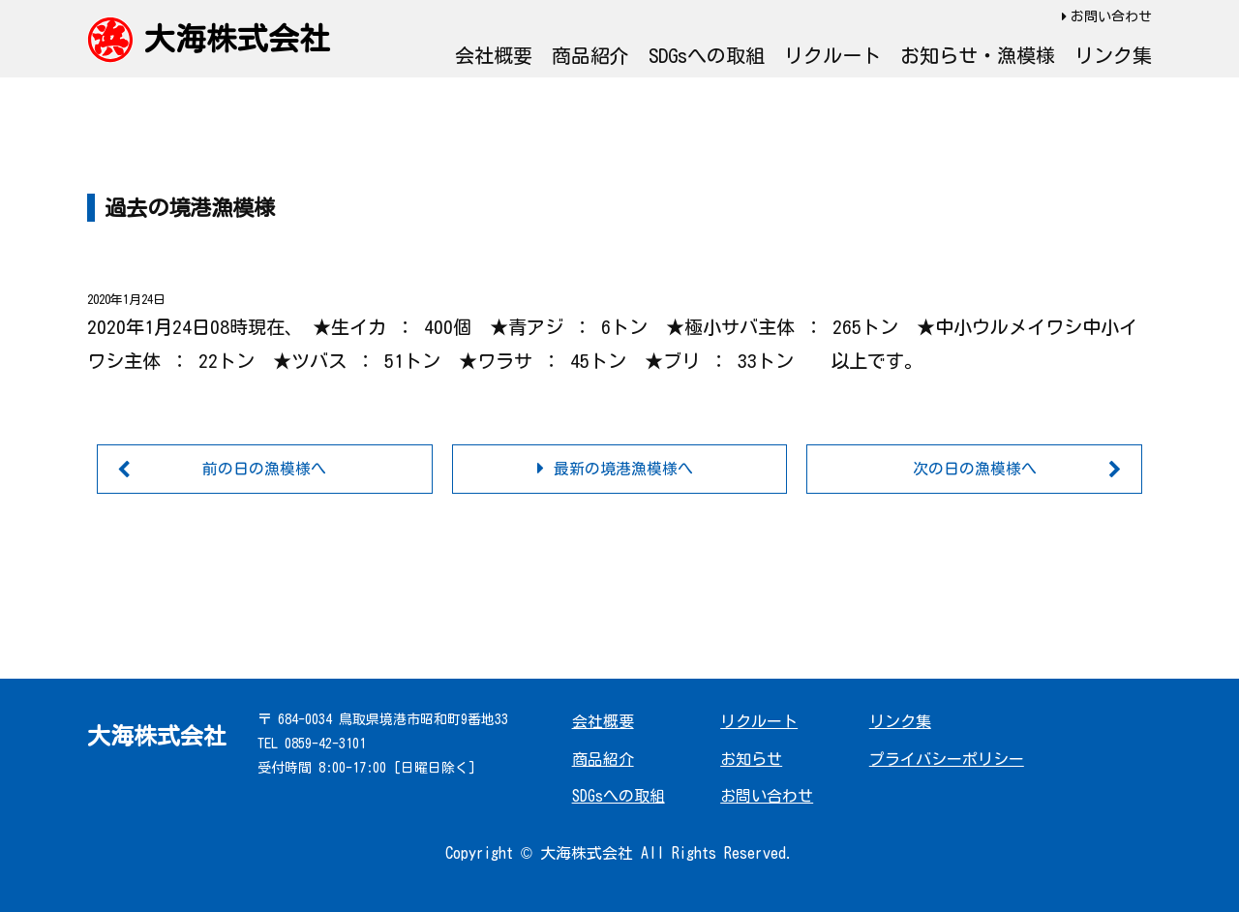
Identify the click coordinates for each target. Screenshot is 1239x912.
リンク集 (1113, 55)
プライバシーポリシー (946, 759)
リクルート (832, 55)
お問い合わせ (1111, 16)
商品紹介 (590, 55)
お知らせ (751, 759)
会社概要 (493, 55)
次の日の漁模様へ (975, 468)
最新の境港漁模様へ (623, 468)
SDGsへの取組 (707, 55)
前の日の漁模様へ (264, 468)
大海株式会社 (237, 38)
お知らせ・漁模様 (977, 55)
